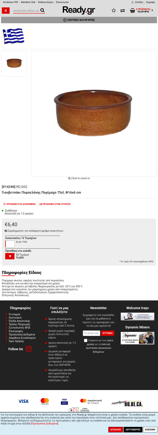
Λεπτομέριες (133, 429)
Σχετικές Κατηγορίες (79, 20)
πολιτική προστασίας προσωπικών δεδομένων (98, 348)
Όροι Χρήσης (16, 341)
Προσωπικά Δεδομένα (22, 334)
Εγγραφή (150, 2)
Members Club (28, 2)
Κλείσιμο (150, 429)
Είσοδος (139, 2)
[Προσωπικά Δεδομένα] (44, 423)
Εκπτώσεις (15, 317)
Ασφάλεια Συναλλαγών (22, 337)
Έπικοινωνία (62, 2)
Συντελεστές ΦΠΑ (19, 327)
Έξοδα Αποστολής (19, 320)
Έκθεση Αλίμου (45, 2)
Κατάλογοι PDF (10, 2)
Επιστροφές (16, 331)
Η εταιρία (14, 314)
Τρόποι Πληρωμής (19, 324)
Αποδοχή (115, 429)
